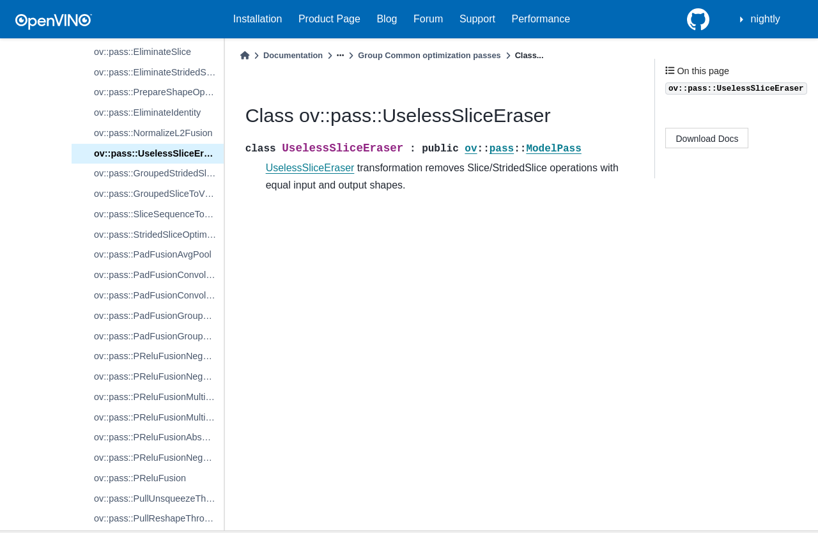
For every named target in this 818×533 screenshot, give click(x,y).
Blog (386, 18)
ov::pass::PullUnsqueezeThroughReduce (159, 498)
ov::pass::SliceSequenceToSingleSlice (159, 214)
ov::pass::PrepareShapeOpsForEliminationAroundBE (159, 92)
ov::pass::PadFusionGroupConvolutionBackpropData (159, 336)
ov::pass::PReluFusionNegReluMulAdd (159, 457)
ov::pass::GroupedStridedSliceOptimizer (159, 173)
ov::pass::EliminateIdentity (147, 112)
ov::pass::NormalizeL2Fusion (153, 133)
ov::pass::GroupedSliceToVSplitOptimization (159, 194)
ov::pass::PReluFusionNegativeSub (159, 376)
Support (477, 18)
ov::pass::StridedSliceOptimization (159, 234)
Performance (541, 18)
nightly (765, 18)
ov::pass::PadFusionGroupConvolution (159, 316)
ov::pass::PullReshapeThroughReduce (159, 518)
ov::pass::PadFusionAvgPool (153, 254)
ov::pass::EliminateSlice (142, 52)
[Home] (244, 55)
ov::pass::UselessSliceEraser (158, 153)
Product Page (329, 18)
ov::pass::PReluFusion (140, 478)
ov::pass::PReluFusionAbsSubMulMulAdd (159, 437)
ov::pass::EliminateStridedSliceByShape (159, 72)
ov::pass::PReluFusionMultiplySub (159, 417)
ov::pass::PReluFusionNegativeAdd (159, 356)
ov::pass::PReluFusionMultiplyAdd (159, 397)
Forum (428, 18)
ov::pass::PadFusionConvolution (159, 275)
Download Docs (707, 139)
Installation (257, 18)
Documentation (293, 55)
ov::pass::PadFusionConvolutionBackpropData (159, 295)
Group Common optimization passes (429, 55)
